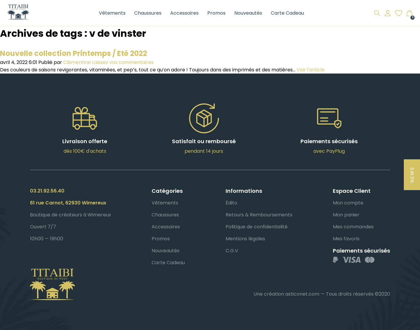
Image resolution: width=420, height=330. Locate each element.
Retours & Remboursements (259, 214)
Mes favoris (346, 238)
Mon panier (346, 214)
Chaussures (147, 13)
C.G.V (232, 250)
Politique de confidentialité (257, 226)
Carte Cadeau (287, 13)
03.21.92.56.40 (47, 190)
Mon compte (348, 202)
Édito (231, 202)
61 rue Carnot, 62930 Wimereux (68, 202)
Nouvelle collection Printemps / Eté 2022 (73, 53)
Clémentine (77, 62)
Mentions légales (245, 238)
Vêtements (112, 13)
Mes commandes (353, 226)
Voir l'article (310, 69)
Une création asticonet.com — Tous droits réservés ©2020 (321, 294)
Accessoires (184, 13)
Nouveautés (248, 13)
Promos (216, 13)
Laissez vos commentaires (123, 62)
